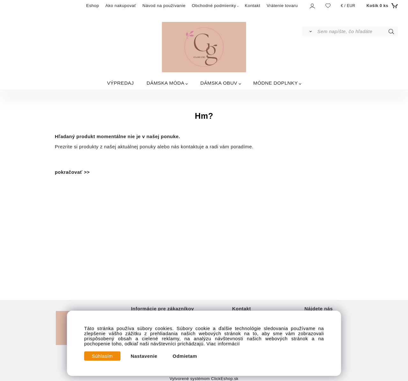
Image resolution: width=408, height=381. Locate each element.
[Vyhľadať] (309, 31)
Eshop (92, 5)
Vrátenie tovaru (282, 5)
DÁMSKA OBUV (218, 83)
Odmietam (185, 356)
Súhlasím (102, 356)
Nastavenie (144, 356)
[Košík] (381, 6)
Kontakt (252, 5)
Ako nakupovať (121, 5)
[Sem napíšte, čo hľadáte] (357, 31)
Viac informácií (223, 343)
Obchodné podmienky (214, 5)
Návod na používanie (164, 5)
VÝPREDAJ (120, 83)
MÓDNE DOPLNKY (275, 83)
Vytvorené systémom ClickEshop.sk (204, 379)
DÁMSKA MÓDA (166, 83)
